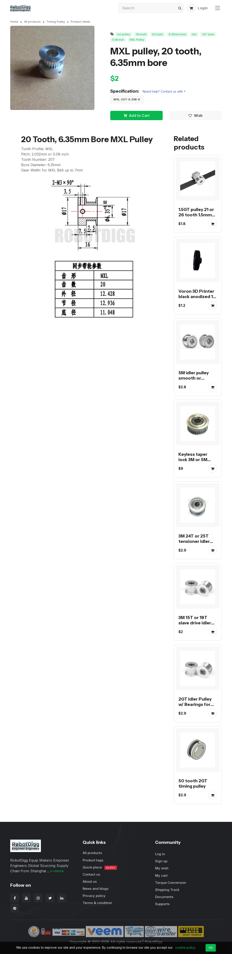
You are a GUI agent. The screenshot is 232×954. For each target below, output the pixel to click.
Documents (164, 897)
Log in (160, 854)
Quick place (100, 867)
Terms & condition (97, 903)
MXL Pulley (137, 39)
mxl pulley (123, 34)
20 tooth (157, 34)
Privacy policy (94, 896)
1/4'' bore (208, 34)
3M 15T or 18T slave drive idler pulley (194, 623)
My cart (161, 875)
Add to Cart (136, 115)
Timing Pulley (55, 21)
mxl (194, 34)
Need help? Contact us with (163, 91)
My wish (161, 868)
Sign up (161, 861)
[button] (191, 8)
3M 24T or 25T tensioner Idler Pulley (194, 541)
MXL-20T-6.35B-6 (127, 99)
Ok (211, 947)
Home (14, 21)
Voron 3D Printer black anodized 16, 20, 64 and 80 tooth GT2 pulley (197, 299)
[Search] (150, 8)
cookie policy (185, 947)
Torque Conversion (170, 882)
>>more (57, 871)
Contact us (91, 874)
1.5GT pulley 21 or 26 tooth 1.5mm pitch (196, 215)
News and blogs (95, 888)
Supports (162, 904)
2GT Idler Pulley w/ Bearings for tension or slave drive (195, 707)
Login (203, 8)
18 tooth (141, 34)
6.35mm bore (177, 34)
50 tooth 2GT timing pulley (192, 783)
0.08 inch (118, 39)
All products (32, 21)
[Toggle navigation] (217, 8)
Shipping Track (167, 890)
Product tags (93, 860)
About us (90, 881)
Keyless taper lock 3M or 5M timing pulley (192, 460)
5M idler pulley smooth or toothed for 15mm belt (193, 380)
